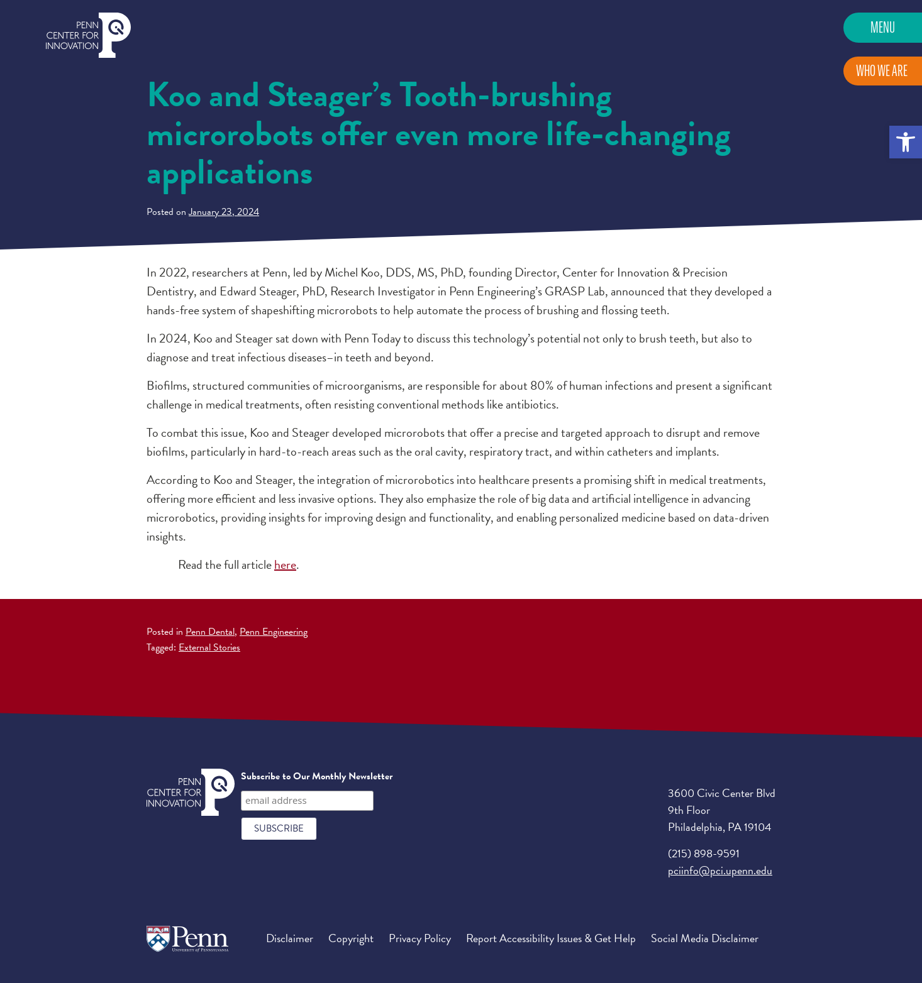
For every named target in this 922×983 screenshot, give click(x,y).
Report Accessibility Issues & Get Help (551, 938)
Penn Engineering (274, 631)
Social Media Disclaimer (704, 938)
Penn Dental (210, 631)
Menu (882, 27)
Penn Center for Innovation (88, 35)
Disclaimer (289, 938)
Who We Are (882, 70)
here (285, 564)
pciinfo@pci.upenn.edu (720, 870)
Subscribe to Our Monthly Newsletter (316, 776)
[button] (905, 142)
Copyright (351, 938)
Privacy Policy (420, 938)
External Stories (209, 647)
